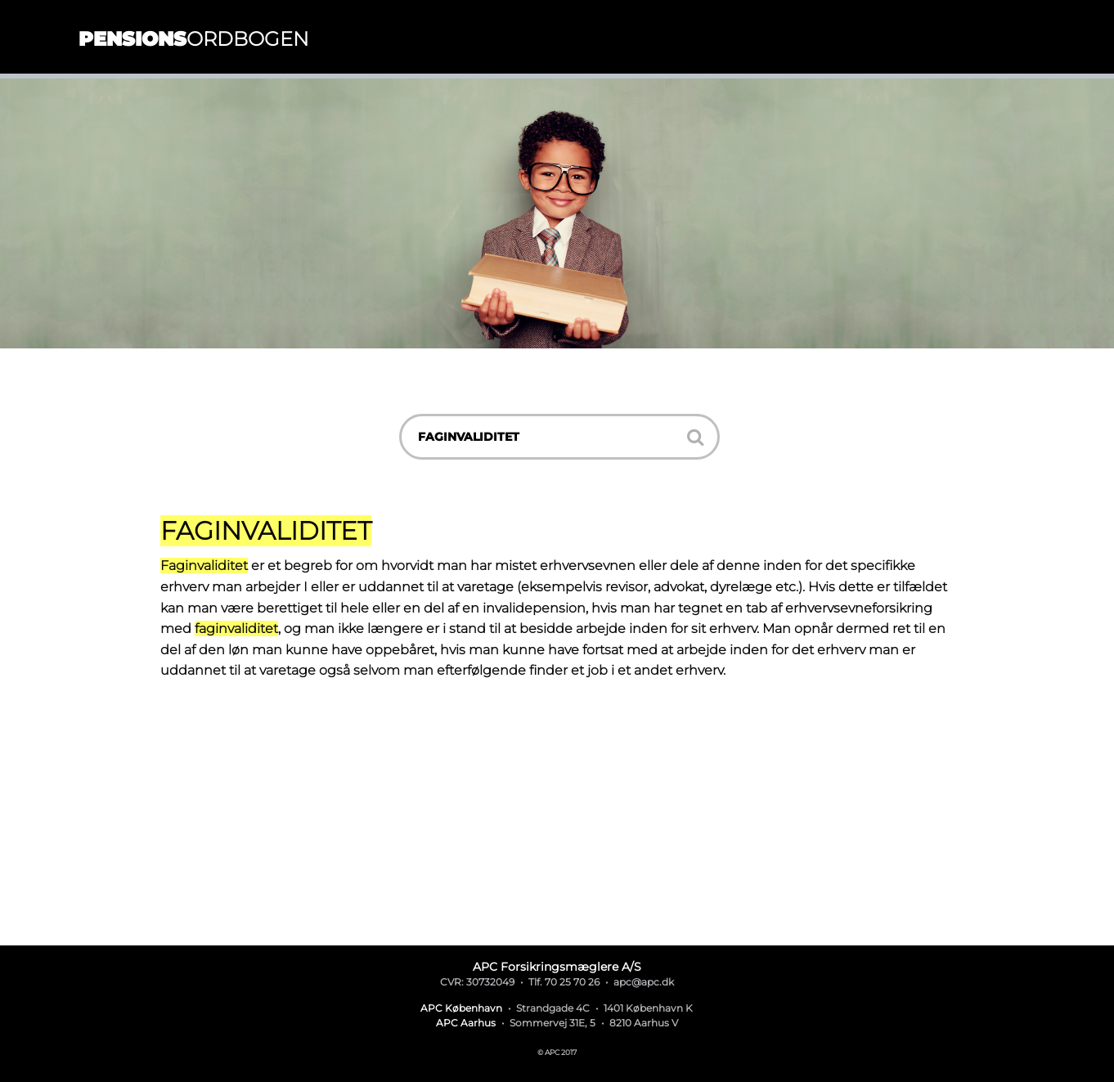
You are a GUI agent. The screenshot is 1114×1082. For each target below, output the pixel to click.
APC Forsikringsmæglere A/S (557, 966)
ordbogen (194, 39)
